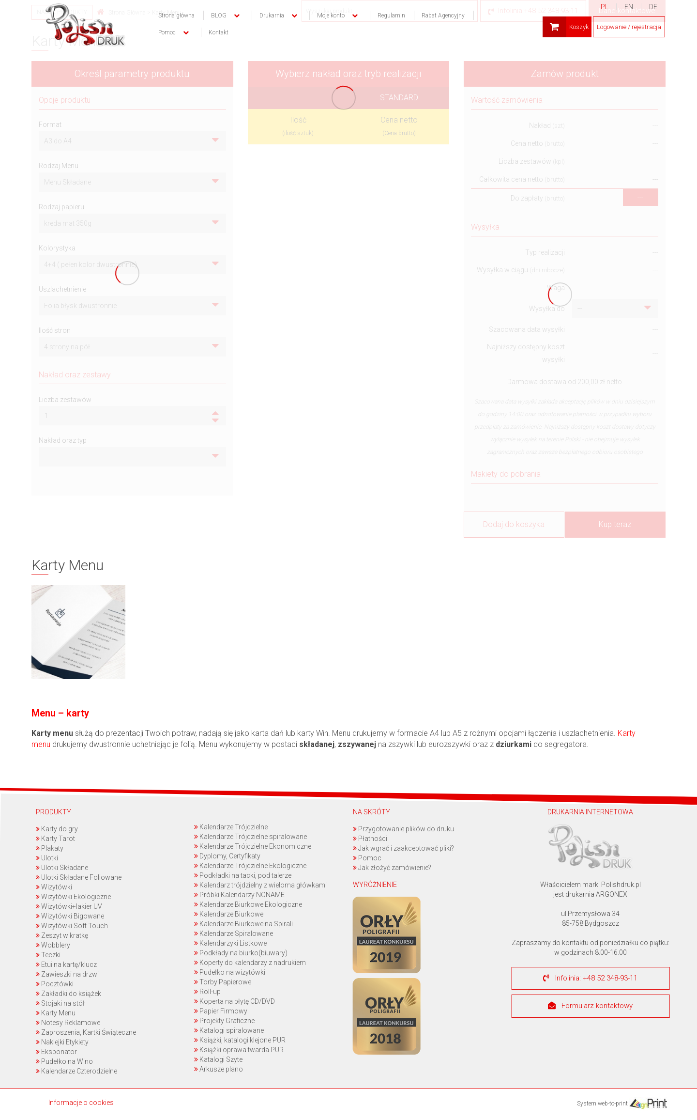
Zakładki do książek (68, 993)
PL (604, 7)
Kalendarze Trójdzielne (231, 827)
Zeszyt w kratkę (61, 935)
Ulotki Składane (61, 867)
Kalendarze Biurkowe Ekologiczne (248, 904)
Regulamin (391, 15)
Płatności (369, 838)
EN (628, 7)
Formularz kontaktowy (590, 1006)
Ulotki (46, 858)
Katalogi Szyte (218, 1059)
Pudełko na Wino (63, 1061)
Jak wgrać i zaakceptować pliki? (403, 848)
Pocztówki (54, 984)
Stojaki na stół (59, 1003)
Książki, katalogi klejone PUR (240, 1040)
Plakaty (49, 848)
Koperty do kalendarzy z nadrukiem (250, 962)
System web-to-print (622, 1103)
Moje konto (331, 15)
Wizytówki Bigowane (69, 916)
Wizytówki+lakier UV (68, 906)
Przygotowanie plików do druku (403, 829)
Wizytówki (53, 887)
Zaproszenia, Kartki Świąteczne (85, 1032)
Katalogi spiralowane (229, 1030)
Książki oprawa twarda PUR (239, 1050)
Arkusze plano (218, 1069)
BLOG (219, 15)
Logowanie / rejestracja (629, 27)
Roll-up (207, 992)
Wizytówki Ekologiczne (72, 897)
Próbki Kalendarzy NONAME (239, 895)
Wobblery (52, 945)
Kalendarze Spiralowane (233, 933)
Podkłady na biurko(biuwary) (241, 953)
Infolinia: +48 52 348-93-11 (590, 978)
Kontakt (218, 32)
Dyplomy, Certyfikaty (227, 856)
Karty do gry (56, 829)
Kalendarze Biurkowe (228, 914)
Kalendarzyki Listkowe (230, 943)
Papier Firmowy (220, 1011)
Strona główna (176, 15)
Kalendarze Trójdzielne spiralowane (250, 836)
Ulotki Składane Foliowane (78, 877)
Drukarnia (271, 15)
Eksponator (55, 1052)
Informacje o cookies (81, 1102)
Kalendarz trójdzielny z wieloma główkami (260, 885)
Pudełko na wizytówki (229, 972)
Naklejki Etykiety (61, 1042)
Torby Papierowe (222, 982)
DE (653, 7)
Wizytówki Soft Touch (71, 926)
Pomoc (366, 858)
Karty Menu (55, 1013)
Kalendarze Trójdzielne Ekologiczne (250, 866)
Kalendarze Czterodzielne (76, 1071)
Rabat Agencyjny (443, 15)
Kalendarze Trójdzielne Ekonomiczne (252, 846)
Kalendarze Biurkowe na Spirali (243, 924)
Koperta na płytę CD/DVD (234, 1001)
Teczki (47, 955)
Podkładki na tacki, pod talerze (242, 875)
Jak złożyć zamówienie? (391, 867)
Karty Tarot (55, 838)
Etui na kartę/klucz (65, 964)
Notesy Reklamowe (67, 1023)
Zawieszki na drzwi (66, 974)
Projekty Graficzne (224, 1021)
